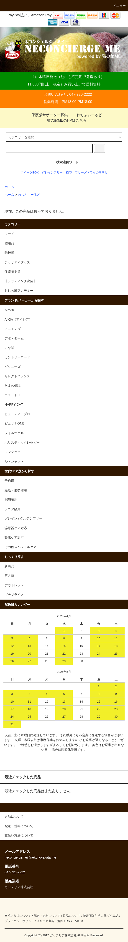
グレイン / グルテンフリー (23, 518)
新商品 (9, 566)
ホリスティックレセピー (22, 442)
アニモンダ (12, 329)
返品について (72, 915)
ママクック (12, 452)
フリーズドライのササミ (91, 172)
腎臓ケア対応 (14, 537)
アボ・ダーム (14, 338)
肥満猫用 (11, 499)
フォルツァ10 (14, 433)
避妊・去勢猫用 (16, 490)
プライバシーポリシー (19, 921)
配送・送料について (47, 915)
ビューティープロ (17, 414)
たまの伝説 (12, 385)
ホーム (9, 187)
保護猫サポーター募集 (47, 115)
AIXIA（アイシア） (18, 319)
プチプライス (14, 594)
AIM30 (9, 310)
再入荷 (9, 576)
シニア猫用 (12, 509)
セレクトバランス (17, 376)
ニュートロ (12, 395)
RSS (69, 921)
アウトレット (14, 585)
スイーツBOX (29, 172)
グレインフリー (52, 172)
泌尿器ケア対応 (16, 528)
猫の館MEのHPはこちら (64, 120)
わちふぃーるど (86, 115)
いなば (9, 347)
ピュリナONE (14, 423)
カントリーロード (17, 357)
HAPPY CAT (14, 404)
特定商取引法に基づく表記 (100, 915)
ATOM (79, 921)
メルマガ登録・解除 (50, 921)
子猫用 (9, 480)
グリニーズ (12, 367)
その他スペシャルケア (20, 547)
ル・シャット (14, 461)
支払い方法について (18, 915)
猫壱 (69, 172)
